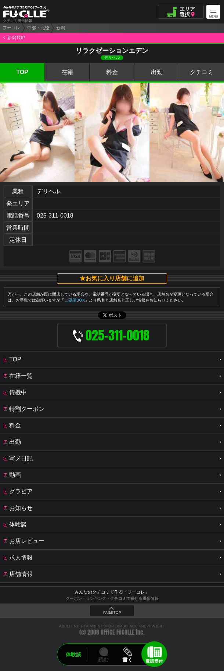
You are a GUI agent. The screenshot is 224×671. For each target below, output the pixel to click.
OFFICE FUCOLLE (117, 632)
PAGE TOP (112, 613)
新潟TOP (16, 37)
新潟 (60, 27)
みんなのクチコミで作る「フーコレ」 (112, 592)
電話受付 (154, 661)
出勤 (157, 72)
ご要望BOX (74, 300)
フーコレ (11, 27)
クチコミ (201, 72)
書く (127, 660)
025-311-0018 (55, 215)
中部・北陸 (38, 27)
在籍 (67, 72)
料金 (112, 72)
